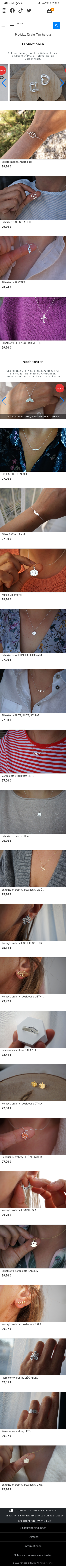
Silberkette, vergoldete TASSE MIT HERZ (25, 1270)
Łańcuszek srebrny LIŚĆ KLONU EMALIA (24, 1157)
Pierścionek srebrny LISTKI (17, 1431)
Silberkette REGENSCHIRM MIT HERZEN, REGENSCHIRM (34, 343)
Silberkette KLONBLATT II (16, 222)
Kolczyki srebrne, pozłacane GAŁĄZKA (24, 1324)
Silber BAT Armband (13, 534)
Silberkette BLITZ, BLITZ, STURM (20, 715)
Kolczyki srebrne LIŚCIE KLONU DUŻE (23, 943)
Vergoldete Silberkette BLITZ (18, 776)
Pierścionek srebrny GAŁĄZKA (19, 1050)
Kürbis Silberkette (12, 594)
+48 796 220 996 (50, 3)
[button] (61, 83)
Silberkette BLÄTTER (13, 282)
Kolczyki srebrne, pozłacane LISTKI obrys (25, 996)
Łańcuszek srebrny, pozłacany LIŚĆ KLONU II (27, 889)
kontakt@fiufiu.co (16, 3)
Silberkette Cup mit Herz (16, 836)
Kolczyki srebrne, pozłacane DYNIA (22, 1103)
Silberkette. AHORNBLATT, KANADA (22, 655)
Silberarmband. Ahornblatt (17, 161)
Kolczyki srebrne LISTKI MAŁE (19, 1210)
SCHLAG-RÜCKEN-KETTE (16, 474)
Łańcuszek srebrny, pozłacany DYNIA (23, 1484)
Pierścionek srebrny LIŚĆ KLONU (20, 1377)
